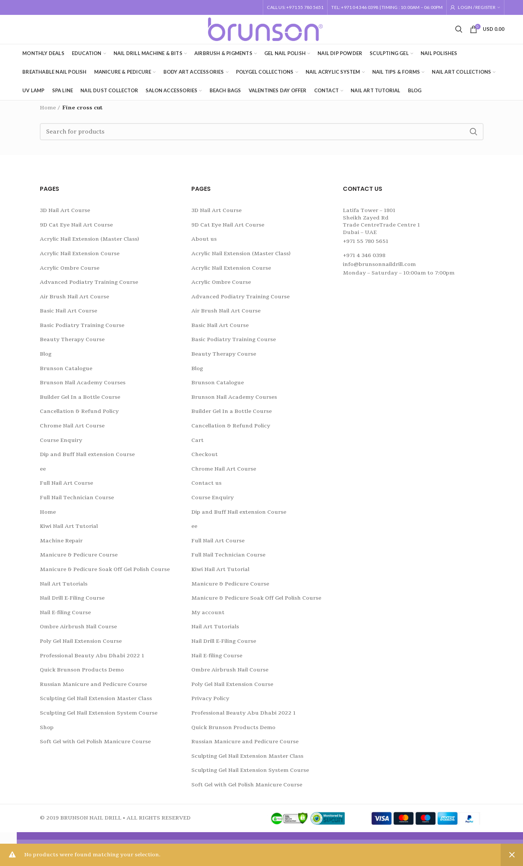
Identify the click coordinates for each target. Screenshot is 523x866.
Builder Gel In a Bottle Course (80, 401)
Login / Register (476, 7)
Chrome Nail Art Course (72, 430)
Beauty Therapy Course (72, 344)
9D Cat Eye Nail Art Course (76, 229)
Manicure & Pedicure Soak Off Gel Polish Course (105, 573)
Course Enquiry (61, 444)
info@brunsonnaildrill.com (379, 268)
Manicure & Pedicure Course (79, 559)
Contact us (206, 487)
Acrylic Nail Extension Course (79, 258)
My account (207, 616)
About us (204, 243)
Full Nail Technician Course (77, 502)
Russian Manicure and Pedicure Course (93, 688)
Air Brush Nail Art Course (74, 301)
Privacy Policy (210, 703)
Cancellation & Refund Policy (79, 416)
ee (43, 473)
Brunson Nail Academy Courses (82, 387)
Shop (47, 731)
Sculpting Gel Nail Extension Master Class (96, 703)
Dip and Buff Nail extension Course (87, 458)
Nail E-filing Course (65, 616)
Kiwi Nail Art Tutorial (69, 530)
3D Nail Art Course (65, 214)
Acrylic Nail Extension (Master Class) (89, 243)
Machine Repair (61, 545)
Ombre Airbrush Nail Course (78, 631)
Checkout (204, 458)
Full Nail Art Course (66, 487)
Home (48, 112)
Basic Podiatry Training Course (82, 329)
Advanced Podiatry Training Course (89, 286)
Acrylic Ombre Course (69, 272)
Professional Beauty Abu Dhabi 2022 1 (92, 660)
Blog (45, 358)
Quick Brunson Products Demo (82, 674)
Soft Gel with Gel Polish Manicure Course (95, 746)
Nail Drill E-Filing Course (72, 602)
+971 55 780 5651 (365, 245)
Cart (197, 444)
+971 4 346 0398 (364, 259)
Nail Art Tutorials (63, 588)
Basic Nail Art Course (68, 315)
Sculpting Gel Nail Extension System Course (98, 717)
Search (473, 136)
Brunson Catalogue (66, 372)
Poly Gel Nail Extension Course (81, 645)
